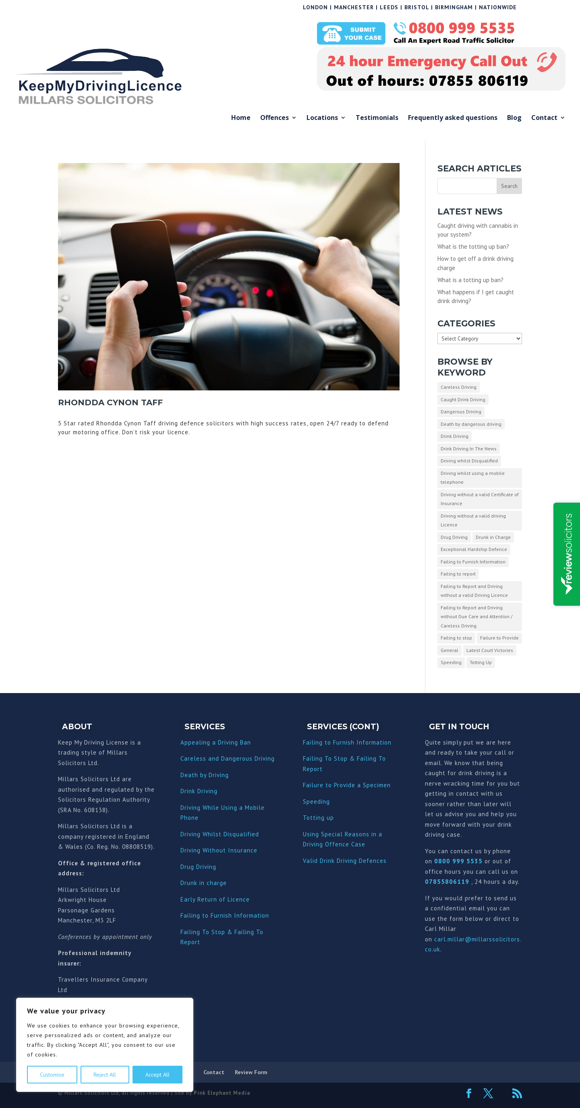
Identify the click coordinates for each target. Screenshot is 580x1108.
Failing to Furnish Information (224, 915)
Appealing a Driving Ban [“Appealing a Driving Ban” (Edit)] (215, 742)
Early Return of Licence (215, 899)
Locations (322, 118)
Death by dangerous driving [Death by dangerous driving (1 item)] (471, 424)
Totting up (318, 817)
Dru (185, 883)
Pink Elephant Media (222, 1092)
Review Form (251, 1072)
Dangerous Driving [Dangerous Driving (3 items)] (461, 412)
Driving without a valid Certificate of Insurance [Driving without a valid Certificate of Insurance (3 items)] (480, 499)
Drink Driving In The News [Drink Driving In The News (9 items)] (469, 449)
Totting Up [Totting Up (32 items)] (481, 662)
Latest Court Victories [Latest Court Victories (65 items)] (489, 650)
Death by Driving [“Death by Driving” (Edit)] (204, 775)
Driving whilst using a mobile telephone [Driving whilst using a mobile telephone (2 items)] (473, 477)
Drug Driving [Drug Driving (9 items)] (454, 537)
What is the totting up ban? (473, 246)
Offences (274, 118)
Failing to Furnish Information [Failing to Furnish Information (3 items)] (473, 562)
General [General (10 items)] (449, 650)
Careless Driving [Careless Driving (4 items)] (458, 387)
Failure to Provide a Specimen (347, 785)
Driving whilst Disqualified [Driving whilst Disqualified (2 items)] (469, 461)
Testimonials (377, 118)
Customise (52, 1074)
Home (241, 118)
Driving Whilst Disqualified (219, 834)
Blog (514, 118)
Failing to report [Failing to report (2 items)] (458, 574)
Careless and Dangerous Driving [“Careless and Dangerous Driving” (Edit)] (227, 758)
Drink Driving (199, 791)
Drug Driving (198, 867)
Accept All (157, 1074)
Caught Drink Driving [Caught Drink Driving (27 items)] (463, 399)
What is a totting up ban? (470, 280)
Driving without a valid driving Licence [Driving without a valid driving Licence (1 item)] (473, 520)
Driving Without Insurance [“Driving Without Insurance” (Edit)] (218, 850)
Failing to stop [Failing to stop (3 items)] (456, 638)
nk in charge (209, 883)
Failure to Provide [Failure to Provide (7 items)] (499, 638)
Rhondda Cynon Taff (110, 402)
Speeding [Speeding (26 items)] (451, 662)
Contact (544, 118)
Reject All (104, 1074)
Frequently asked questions (452, 118)
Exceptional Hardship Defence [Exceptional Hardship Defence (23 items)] (474, 549)
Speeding (316, 801)
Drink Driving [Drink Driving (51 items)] (454, 436)
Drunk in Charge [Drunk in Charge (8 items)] (493, 537)
